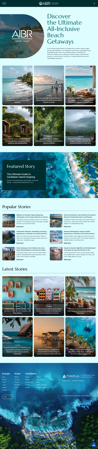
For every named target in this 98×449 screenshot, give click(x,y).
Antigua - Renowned (41, 384)
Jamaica (38, 377)
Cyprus (4, 384)
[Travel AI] (71, 376)
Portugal (4, 390)
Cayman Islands (29, 382)
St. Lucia (27, 384)
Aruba (38, 382)
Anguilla (27, 377)
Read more (20, 226)
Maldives (16, 377)
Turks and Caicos (40, 379)
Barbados (27, 387)
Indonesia (16, 379)
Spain (3, 377)
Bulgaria (4, 387)
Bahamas (27, 379)
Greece (4, 379)
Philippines (17, 384)
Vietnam (16, 387)
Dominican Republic (41, 387)
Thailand (16, 382)
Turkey (4, 382)
